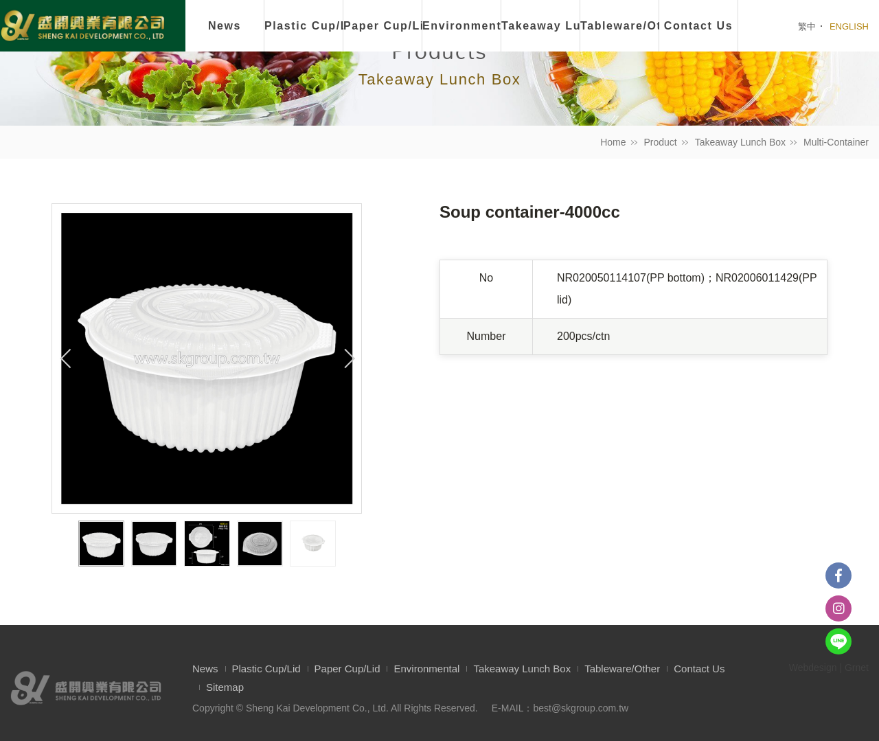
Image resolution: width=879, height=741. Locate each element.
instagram (838, 608)
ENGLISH (849, 26)
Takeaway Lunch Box (740, 142)
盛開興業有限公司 (82, 27)
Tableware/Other (622, 668)
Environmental (461, 26)
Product (660, 142)
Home (613, 142)
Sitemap (225, 687)
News (224, 26)
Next (347, 358)
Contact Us (699, 668)
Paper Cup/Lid (382, 26)
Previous (66, 358)
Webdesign (813, 667)
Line (838, 641)
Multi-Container (836, 142)
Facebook (838, 575)
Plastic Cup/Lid (303, 26)
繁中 (807, 26)
